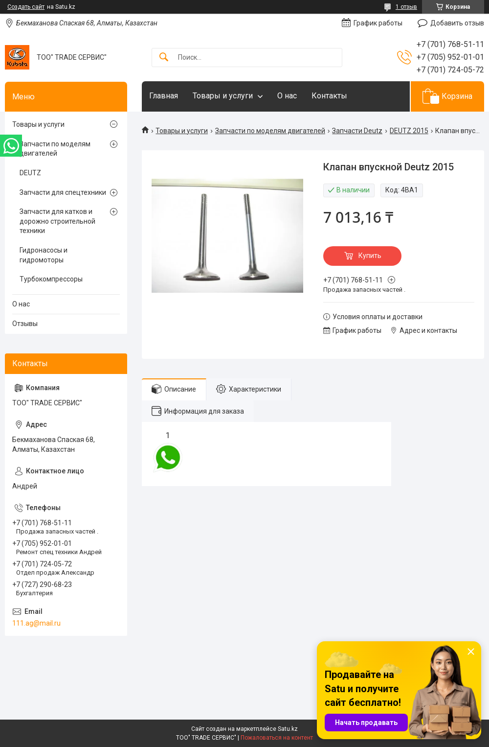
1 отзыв (406, 6)
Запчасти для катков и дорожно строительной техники (57, 221)
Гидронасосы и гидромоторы (43, 255)
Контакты (329, 95)
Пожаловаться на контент (277, 737)
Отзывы (25, 323)
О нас (287, 95)
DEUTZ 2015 (409, 131)
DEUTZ (30, 173)
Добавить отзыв (457, 23)
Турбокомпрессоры (51, 279)
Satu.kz (288, 728)
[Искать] (164, 57)
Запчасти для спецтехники (63, 192)
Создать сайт (25, 6)
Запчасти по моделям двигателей (270, 131)
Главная (163, 95)
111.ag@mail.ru (36, 623)
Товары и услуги (223, 95)
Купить (369, 255)
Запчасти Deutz (357, 131)
